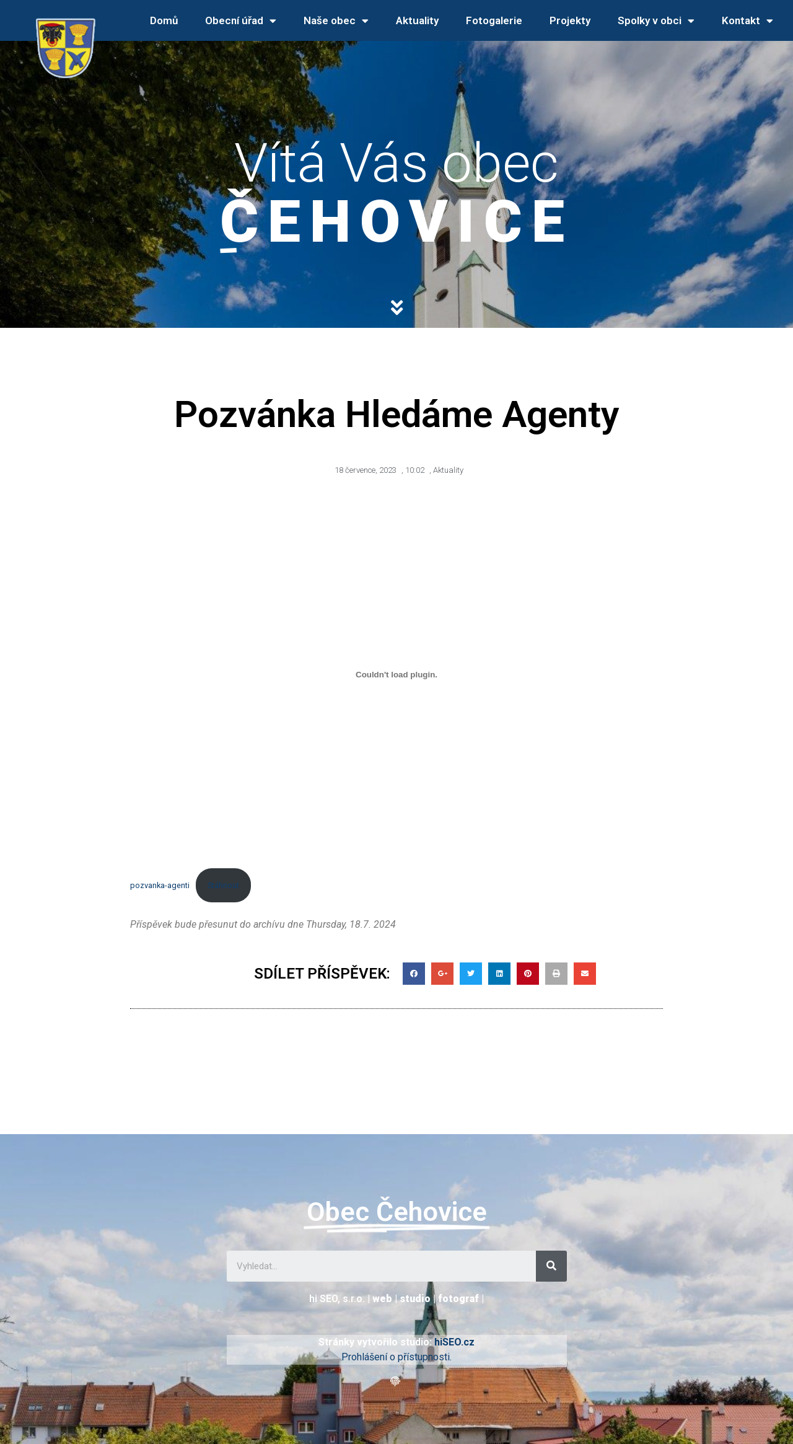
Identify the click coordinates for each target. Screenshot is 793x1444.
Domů (164, 20)
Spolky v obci (656, 20)
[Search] (551, 1266)
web (382, 1299)
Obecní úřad (240, 20)
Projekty (570, 20)
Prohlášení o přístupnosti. (396, 1357)
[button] (397, 1381)
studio (415, 1299)
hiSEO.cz (454, 1342)
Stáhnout (223, 885)
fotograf (458, 1299)
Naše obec (336, 20)
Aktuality (417, 20)
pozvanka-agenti (160, 885)
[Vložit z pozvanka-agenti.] (396, 675)
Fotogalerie (494, 20)
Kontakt (747, 20)
